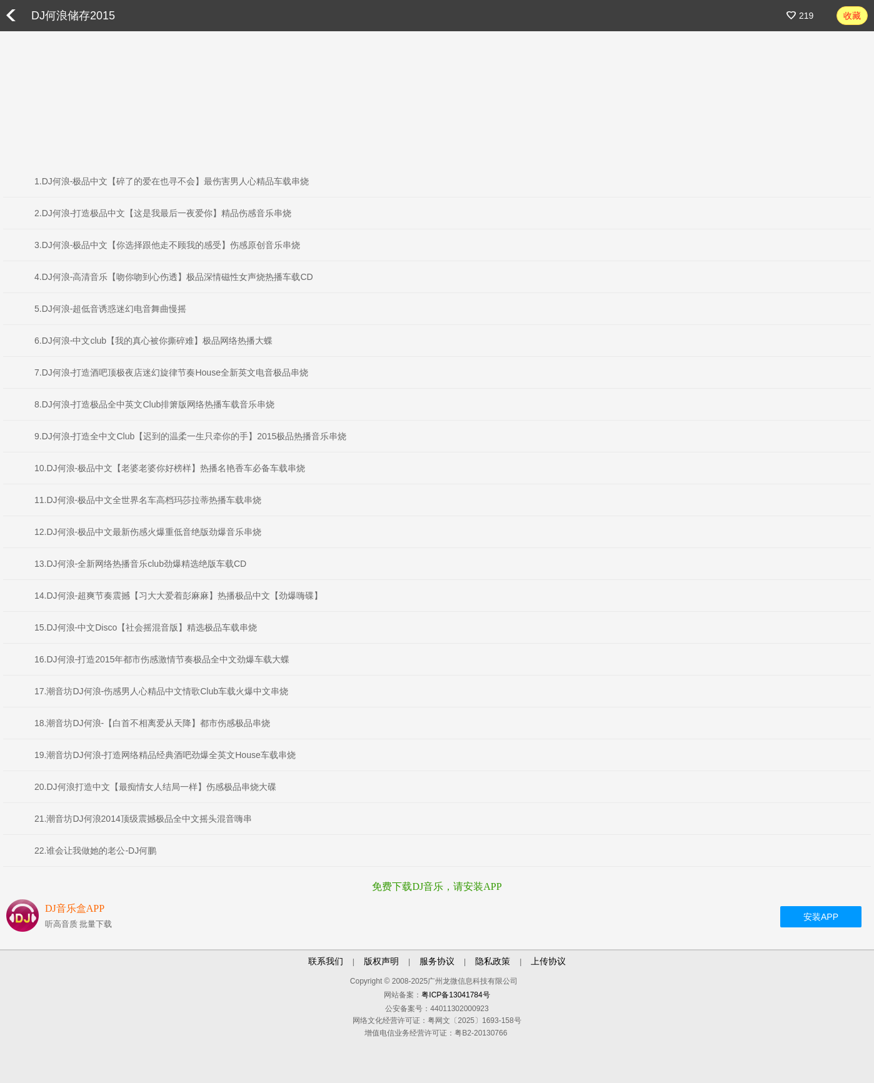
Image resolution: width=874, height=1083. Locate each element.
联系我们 (325, 961)
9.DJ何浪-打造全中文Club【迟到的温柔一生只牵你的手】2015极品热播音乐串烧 (190, 436)
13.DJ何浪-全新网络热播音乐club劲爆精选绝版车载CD (140, 564)
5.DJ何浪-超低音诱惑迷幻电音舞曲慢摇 (110, 309)
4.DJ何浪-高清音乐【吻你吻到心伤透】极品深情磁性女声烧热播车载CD (173, 277)
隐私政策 (492, 961)
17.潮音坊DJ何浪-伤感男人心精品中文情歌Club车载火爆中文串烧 (161, 691)
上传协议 (548, 961)
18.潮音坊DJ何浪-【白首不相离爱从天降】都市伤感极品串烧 (152, 723)
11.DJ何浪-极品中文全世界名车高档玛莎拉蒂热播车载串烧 (147, 500)
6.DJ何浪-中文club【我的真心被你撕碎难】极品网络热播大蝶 (153, 341)
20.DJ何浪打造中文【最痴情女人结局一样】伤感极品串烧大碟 (155, 787)
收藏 (852, 16)
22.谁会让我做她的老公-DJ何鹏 (95, 851)
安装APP (820, 917)
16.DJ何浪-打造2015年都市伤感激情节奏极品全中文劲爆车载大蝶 (161, 659)
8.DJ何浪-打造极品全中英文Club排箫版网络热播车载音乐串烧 (154, 404)
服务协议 (437, 961)
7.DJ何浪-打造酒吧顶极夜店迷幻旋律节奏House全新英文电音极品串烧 (171, 372)
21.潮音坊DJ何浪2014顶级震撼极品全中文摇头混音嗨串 (143, 819)
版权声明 (381, 961)
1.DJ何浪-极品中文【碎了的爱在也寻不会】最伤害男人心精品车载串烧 (171, 181)
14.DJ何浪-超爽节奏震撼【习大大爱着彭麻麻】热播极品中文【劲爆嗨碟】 (178, 596)
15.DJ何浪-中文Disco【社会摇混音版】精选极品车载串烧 (145, 627)
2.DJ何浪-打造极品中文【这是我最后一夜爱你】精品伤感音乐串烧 (162, 213)
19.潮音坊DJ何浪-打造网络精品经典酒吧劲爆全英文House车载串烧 (165, 755)
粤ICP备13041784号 (455, 995)
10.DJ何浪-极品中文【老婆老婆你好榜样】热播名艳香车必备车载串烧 (169, 468)
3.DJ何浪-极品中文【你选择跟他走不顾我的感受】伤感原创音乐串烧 (167, 245)
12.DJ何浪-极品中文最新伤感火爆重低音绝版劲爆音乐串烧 (147, 532)
